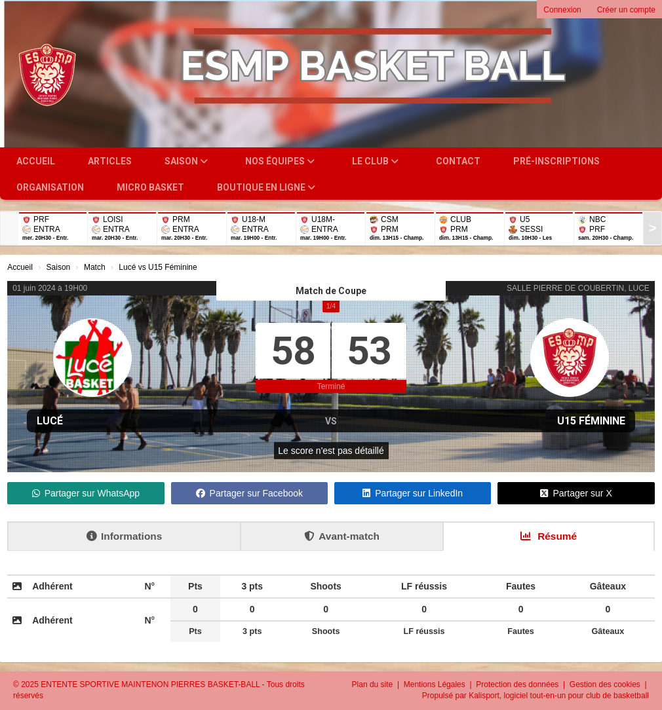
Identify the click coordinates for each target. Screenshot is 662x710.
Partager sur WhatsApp (86, 493)
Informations (124, 536)
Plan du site (373, 684)
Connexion (562, 9)
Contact (458, 161)
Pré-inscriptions (556, 161)
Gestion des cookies (606, 684)
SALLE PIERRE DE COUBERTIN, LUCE (578, 288)
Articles (110, 161)
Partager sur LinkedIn (412, 493)
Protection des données (518, 684)
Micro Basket (150, 187)
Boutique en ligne (266, 187)
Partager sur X (576, 493)
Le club (375, 161)
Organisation (50, 187)
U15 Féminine (591, 421)
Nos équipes (280, 161)
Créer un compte (626, 9)
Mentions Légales (435, 684)
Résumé (548, 536)
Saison (186, 161)
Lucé (50, 421)
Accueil (35, 161)
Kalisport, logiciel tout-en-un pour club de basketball (559, 695)
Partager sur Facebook (249, 493)
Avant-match (342, 536)
